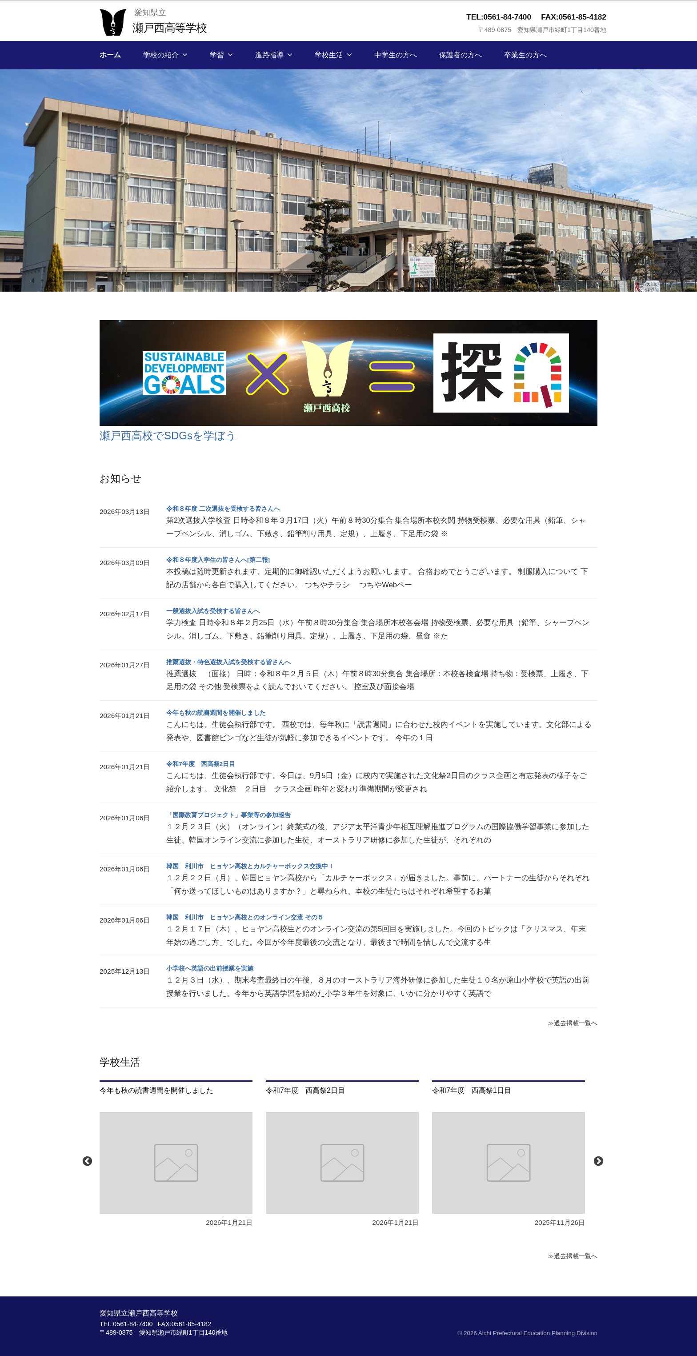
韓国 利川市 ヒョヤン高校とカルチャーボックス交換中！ (262, 866)
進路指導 (269, 55)
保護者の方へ (460, 55)
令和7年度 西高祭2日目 (205, 763)
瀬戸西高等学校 (175, 27)
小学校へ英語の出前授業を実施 (216, 968)
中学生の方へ (395, 55)
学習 (217, 55)
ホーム (110, 55)
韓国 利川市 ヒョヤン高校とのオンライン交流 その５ (256, 917)
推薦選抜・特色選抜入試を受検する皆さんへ (237, 662)
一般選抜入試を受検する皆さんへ (219, 610)
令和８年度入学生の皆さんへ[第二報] (225, 559)
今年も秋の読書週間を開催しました (223, 712)
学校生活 (329, 55)
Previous (86, 1160)
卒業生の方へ (525, 55)
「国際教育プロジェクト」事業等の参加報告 (237, 814)
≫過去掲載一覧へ (569, 1023)
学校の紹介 (161, 55)
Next (597, 1160)
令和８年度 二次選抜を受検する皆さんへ (231, 508)
